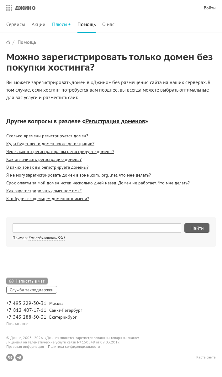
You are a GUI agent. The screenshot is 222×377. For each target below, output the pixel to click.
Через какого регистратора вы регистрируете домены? (60, 151)
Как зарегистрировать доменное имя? (44, 191)
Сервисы (15, 24)
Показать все (17, 323)
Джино (25, 7)
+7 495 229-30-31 (26, 303)
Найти (197, 228)
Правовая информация (25, 346)
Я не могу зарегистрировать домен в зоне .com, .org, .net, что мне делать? (78, 175)
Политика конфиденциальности (74, 346)
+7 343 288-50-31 (26, 317)
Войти (210, 8)
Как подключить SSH (47, 238)
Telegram (19, 357)
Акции (38, 24)
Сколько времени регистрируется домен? (47, 136)
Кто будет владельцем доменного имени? (47, 198)
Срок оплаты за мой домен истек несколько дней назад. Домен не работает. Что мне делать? (98, 183)
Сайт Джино (8, 42)
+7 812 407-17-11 (26, 310)
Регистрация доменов (115, 121)
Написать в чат (30, 281)
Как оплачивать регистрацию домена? (44, 159)
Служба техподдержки (32, 290)
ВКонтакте (10, 357)
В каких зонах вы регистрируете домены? (47, 167)
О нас (108, 24)
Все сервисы (7, 8)
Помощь (86, 24)
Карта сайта (206, 357)
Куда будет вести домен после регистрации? (50, 143)
